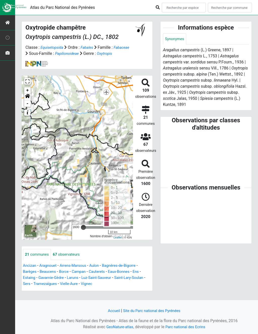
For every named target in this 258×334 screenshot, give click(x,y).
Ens (143, 278)
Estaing (29, 284)
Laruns (76, 284)
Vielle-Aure (87, 290)
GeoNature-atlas (118, 326)
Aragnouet (49, 272)
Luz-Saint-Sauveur (101, 284)
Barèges (30, 278)
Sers (42, 290)
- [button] (27, 110)
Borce (66, 278)
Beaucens (49, 278)
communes (38, 260)
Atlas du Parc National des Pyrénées (62, 7)
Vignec (106, 290)
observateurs (69, 260)
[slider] (83, 233)
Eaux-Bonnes (125, 278)
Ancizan (30, 272)
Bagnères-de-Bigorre (125, 272)
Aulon (99, 272)
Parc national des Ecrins (186, 326)
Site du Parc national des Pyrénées (152, 310)
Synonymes (175, 39)
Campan (82, 278)
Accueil (111, 310)
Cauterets (101, 278)
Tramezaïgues (62, 290)
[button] (27, 103)
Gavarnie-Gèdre (53, 284)
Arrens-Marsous (76, 272)
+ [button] (27, 96)
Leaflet (117, 243)
